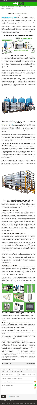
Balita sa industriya (11, 6)
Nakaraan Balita (6, 363)
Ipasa (3, 396)
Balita (6, 6)
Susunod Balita (30, 363)
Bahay (2, 7)
